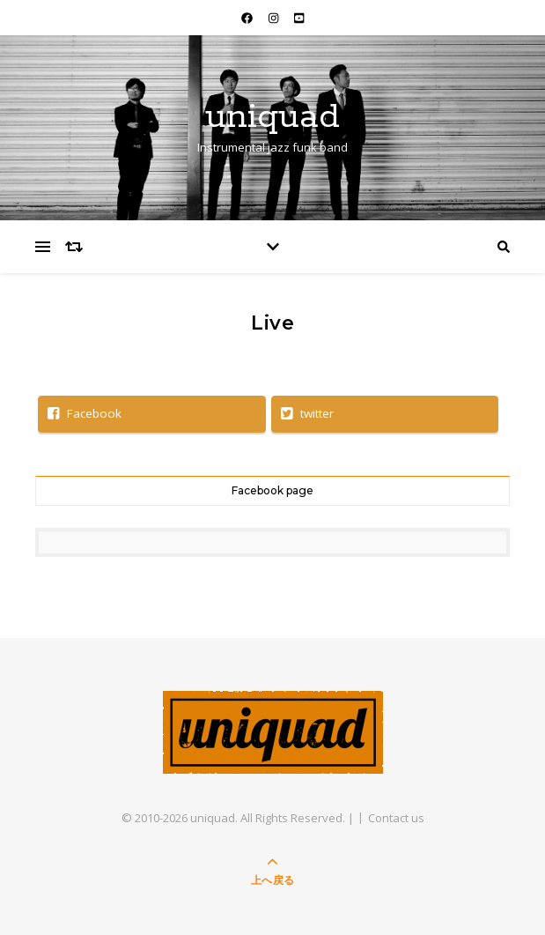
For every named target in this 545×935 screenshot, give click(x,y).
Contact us (396, 818)
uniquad (272, 117)
